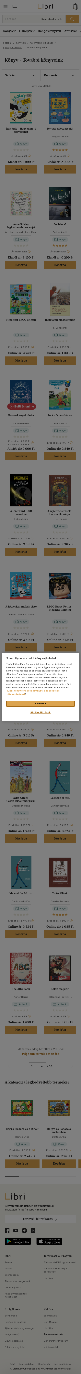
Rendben (40, 703)
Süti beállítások (40, 712)
